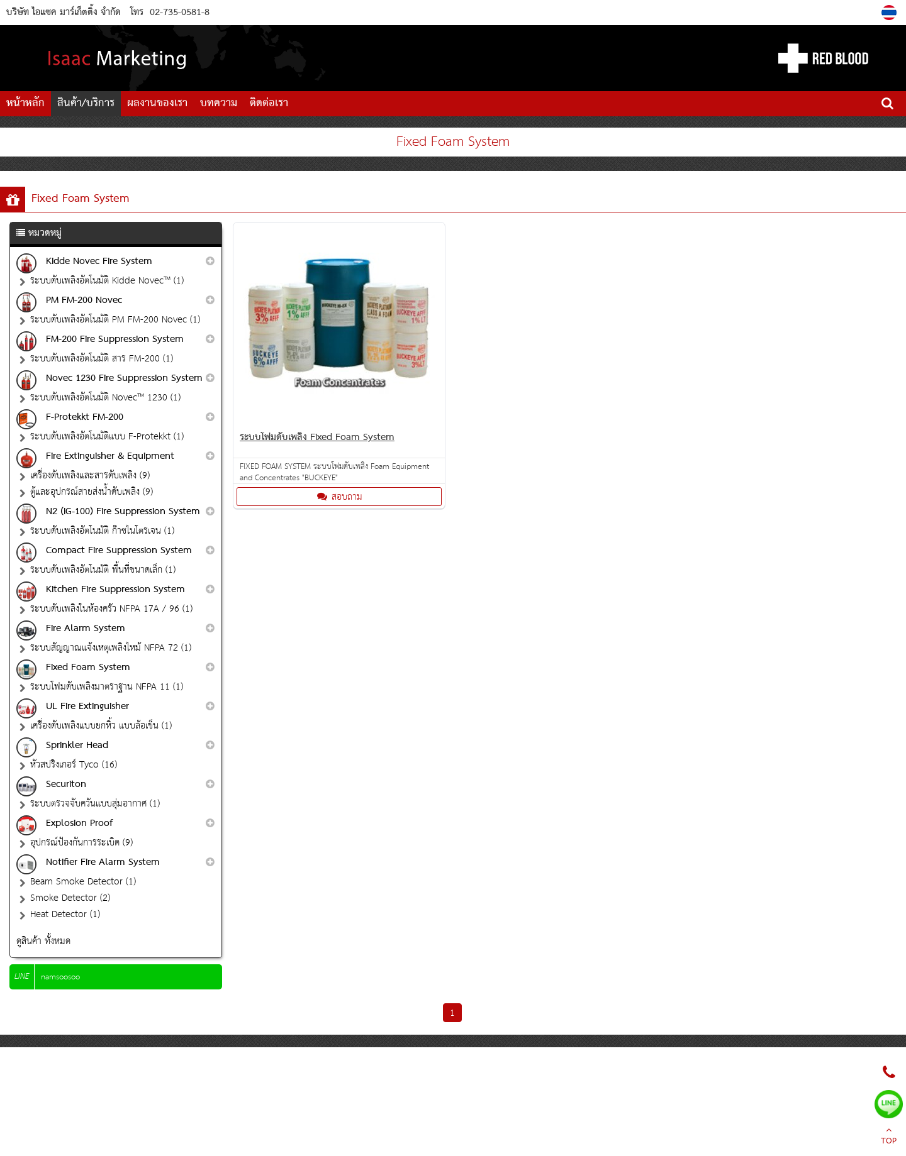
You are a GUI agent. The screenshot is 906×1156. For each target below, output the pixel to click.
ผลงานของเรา (157, 103)
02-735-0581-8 (180, 12)
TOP (889, 1137)
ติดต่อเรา (269, 103)
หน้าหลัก (25, 103)
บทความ (218, 103)
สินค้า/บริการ (86, 103)
